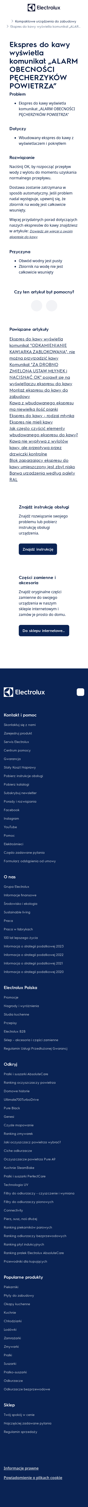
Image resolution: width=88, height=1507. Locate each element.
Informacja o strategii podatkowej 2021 (33, 963)
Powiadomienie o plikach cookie (33, 1477)
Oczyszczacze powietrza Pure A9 (29, 1159)
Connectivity (13, 1210)
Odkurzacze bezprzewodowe (27, 1389)
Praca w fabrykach (18, 929)
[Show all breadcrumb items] (7, 21)
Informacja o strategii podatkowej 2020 (34, 971)
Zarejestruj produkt (18, 733)
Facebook (11, 810)
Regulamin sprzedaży (20, 1431)
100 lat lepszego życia (21, 937)
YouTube (10, 827)
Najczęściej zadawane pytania (27, 1423)
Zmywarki (11, 1346)
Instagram (11, 818)
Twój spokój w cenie (19, 1414)
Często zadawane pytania (24, 852)
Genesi (9, 1116)
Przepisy (10, 1023)
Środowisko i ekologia (20, 903)
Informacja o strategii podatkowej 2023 (34, 946)
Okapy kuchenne (17, 1304)
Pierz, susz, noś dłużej (20, 1218)
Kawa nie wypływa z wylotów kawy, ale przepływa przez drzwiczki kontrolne (38, 447)
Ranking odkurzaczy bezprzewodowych (35, 1235)
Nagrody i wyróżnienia (21, 1005)
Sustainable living (17, 912)
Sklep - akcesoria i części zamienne (31, 1040)
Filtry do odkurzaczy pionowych (29, 1201)
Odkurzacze (13, 1380)
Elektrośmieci (13, 844)
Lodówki (10, 1329)
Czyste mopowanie (19, 1125)
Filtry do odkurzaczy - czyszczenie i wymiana (39, 1193)
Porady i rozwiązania (20, 801)
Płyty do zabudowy (19, 1295)
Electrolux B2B (15, 1031)
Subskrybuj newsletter (20, 793)
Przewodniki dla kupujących (25, 1261)
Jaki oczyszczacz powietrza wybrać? (32, 1142)
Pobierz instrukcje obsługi (23, 775)
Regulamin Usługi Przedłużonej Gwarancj (35, 1048)
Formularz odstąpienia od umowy (30, 861)
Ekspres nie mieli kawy (31, 421)
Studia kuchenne (16, 1014)
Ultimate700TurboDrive (21, 1099)
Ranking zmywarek (18, 1133)
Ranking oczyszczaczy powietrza (30, 1082)
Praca (8, 920)
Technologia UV (16, 1184)
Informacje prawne (21, 1468)
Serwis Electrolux (16, 741)
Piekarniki (11, 1287)
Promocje (11, 997)
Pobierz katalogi (16, 784)
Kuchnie (10, 1312)
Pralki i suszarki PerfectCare (25, 1176)
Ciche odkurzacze (18, 1150)
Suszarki (10, 1363)
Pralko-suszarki (15, 1372)
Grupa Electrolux (16, 886)
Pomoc (9, 835)
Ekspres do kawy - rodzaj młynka (41, 415)
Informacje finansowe (20, 895)
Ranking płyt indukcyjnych (24, 1244)
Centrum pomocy (17, 750)
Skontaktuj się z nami (20, 724)
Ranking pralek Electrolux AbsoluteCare (34, 1253)
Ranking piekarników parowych (28, 1227)
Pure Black (12, 1108)
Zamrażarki (12, 1338)
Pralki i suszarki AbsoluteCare (26, 1074)
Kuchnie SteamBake (19, 1167)
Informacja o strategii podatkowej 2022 (34, 954)
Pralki (8, 1355)
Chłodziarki (13, 1321)
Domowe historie (17, 1091)
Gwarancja (12, 758)
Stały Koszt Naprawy (20, 767)
